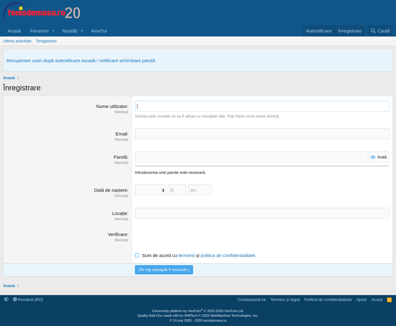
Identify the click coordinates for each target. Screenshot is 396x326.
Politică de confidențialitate (328, 299)
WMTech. (221, 315)
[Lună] (150, 190)
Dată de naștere (110, 190)
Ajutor (361, 299)
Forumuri (39, 30)
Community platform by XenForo (198, 311)
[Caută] (380, 30)
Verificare (117, 234)
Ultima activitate (17, 41)
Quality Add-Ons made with (159, 315)
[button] (53, 30)
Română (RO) (28, 299)
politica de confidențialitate (228, 255)
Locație (119, 213)
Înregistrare (47, 41)
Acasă (14, 30)
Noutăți (69, 30)
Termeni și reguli (285, 299)
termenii (186, 255)
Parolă (120, 157)
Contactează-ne (252, 299)
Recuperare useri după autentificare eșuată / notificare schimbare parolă (80, 60)
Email (121, 133)
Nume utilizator (111, 106)
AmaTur (99, 30)
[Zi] (177, 190)
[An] (200, 190)
